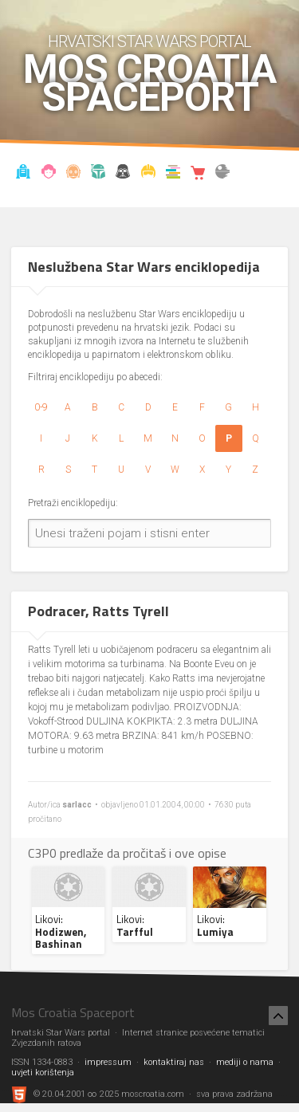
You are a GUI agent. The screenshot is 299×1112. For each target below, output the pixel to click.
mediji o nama (244, 1062)
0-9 (41, 407)
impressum (108, 1062)
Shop (198, 173)
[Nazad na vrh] (278, 1015)
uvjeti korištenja (42, 1072)
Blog (48, 173)
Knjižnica (173, 173)
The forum (222, 173)
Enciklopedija (73, 173)
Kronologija (98, 173)
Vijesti (24, 173)
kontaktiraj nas (174, 1062)
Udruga (123, 173)
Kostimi (148, 173)
